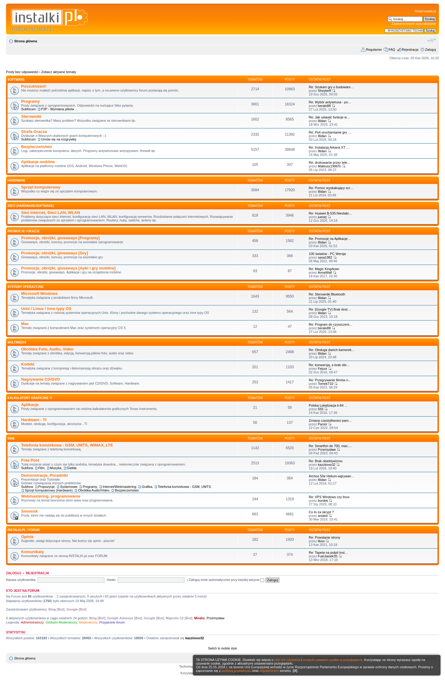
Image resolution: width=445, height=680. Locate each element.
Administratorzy (32, 622)
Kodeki (27, 364)
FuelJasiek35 (328, 556)
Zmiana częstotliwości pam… (330, 420)
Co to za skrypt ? (321, 512)
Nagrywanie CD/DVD (40, 379)
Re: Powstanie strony (324, 537)
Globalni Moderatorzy (61, 622)
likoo (321, 541)
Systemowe (68, 486)
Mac (25, 323)
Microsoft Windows (39, 293)
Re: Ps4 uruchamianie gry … (330, 132)
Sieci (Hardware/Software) (31, 206)
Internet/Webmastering (119, 486)
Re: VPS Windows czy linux (329, 497)
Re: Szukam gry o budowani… (331, 87)
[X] (295, 670)
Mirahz (199, 618)
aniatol (323, 515)
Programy (30, 101)
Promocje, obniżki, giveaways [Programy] (60, 238)
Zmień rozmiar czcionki (431, 40)
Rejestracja (410, 49)
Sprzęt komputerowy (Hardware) (48, 490)
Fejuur (322, 368)
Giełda (72, 468)
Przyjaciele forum (112, 622)
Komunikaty (32, 551)
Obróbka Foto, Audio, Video (47, 349)
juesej (322, 217)
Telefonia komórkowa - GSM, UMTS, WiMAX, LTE (67, 445)
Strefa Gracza (34, 131)
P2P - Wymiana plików (57, 109)
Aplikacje (30, 404)
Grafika (147, 486)
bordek (323, 500)
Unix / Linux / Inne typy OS (46, 308)
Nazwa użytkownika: (21, 580)
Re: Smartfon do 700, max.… (330, 446)
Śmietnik (29, 511)
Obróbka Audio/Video (93, 490)
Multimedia (17, 342)
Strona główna (25, 41)
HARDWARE (16, 180)
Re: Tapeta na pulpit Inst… (328, 552)
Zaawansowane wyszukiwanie (414, 23)
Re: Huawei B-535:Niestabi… (330, 213)
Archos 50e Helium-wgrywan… (331, 476)
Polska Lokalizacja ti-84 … (328, 405)
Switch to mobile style (222, 648)
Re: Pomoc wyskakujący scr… (331, 188)
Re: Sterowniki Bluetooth (327, 294)
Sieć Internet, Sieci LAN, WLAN (50, 212)
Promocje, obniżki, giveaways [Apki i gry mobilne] (68, 268)
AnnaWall (325, 272)
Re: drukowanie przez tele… (330, 162)
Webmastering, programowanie (50, 496)
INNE (11, 438)
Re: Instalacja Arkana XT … (329, 147)
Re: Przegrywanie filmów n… (330, 380)
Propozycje (46, 486)
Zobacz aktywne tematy (58, 72)
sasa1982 (325, 257)
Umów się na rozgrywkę (58, 139)
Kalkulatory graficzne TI (30, 398)
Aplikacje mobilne (38, 162)
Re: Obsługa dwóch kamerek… (332, 350)
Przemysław (327, 449)
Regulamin (374, 49)
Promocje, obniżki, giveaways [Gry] (54, 253)
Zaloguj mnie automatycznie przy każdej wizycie (226, 580)
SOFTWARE (16, 79)
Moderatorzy (88, 622)
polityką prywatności (236, 670)
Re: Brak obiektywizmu (326, 461)
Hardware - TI (33, 419)
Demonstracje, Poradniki (44, 475)
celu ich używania (287, 660)
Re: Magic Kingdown (324, 269)
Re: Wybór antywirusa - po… (330, 102)
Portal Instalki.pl (425, 11)
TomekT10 (325, 383)
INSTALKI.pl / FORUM (24, 530)
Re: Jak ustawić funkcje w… (329, 117)
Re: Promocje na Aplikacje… (330, 238)
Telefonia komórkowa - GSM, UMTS (184, 486)
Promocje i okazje (24, 231)
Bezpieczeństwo (36, 146)
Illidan (322, 121)
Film (41, 468)
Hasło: (111, 580)
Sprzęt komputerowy (40, 187)
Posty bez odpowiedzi (22, 72)
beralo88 (324, 106)
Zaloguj (430, 49)
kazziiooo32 (326, 464)
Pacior (322, 424)
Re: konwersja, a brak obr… (329, 365)
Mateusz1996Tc (329, 166)
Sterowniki (31, 116)
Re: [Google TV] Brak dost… (330, 309)
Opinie (27, 536)
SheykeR (324, 90)
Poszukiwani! (33, 86)
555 (320, 409)
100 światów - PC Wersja (327, 254)
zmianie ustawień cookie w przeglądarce (333, 660)
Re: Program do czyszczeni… (331, 324)
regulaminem (269, 670)
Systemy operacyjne (25, 286)
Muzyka (56, 468)
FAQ (392, 49)
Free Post (30, 460)
